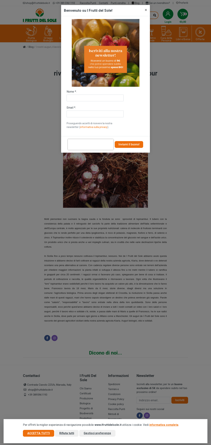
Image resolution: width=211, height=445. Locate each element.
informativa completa (163, 425)
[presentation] (90, 144)
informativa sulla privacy (93, 127)
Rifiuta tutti (66, 433)
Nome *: (72, 91)
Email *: (71, 107)
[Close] (146, 10)
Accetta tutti (38, 433)
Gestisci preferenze (97, 433)
